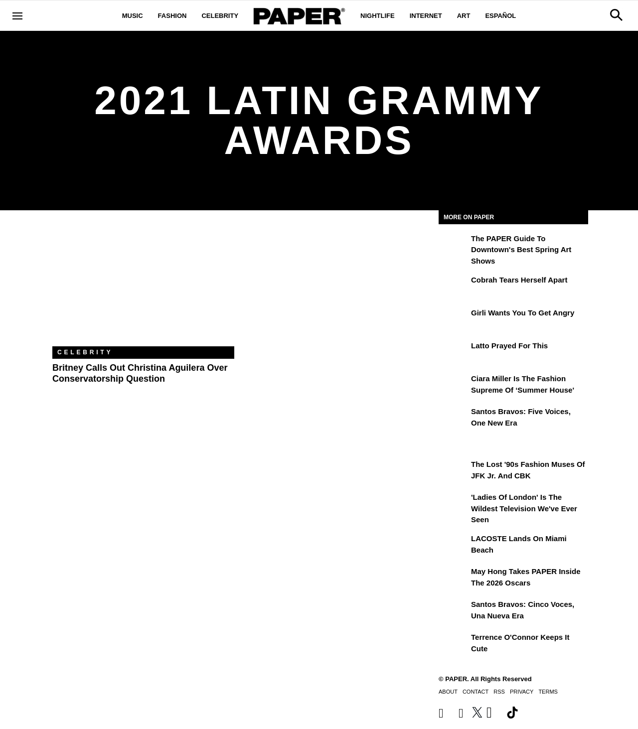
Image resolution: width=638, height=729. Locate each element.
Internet (426, 15)
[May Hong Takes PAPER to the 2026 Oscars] (453, 578)
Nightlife (377, 15)
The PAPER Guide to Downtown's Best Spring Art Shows (521, 249)
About (448, 692)
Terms (548, 692)
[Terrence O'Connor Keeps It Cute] (453, 644)
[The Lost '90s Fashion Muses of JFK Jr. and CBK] (453, 471)
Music (132, 15)
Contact (475, 692)
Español (500, 15)
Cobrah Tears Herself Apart (519, 280)
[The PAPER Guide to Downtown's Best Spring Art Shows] (453, 245)
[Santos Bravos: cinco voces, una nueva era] (453, 611)
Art (464, 15)
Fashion (172, 15)
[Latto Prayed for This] (453, 352)
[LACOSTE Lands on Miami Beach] (453, 545)
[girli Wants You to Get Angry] (453, 319)
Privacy (521, 692)
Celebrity (219, 15)
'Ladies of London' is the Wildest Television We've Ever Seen (524, 508)
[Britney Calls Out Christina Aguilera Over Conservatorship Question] (143, 285)
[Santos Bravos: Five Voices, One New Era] (453, 418)
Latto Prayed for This (509, 345)
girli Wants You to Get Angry (522, 312)
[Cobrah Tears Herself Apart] (453, 287)
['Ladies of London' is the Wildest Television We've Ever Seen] (453, 504)
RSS (499, 692)
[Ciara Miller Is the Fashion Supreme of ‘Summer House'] (453, 385)
